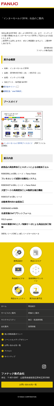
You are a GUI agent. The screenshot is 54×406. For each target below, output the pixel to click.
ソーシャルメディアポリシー (16, 340)
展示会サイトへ (8, 87)
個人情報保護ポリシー (14, 334)
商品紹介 (31, 306)
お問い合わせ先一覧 (13, 345)
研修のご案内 (33, 313)
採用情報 (31, 326)
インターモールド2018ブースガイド (17, 143)
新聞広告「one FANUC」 (12, 91)
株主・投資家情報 (35, 320)
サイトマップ (10, 356)
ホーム (4, 306)
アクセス (8, 351)
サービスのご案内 (8, 313)
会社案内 (4, 326)
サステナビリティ (8, 320)
